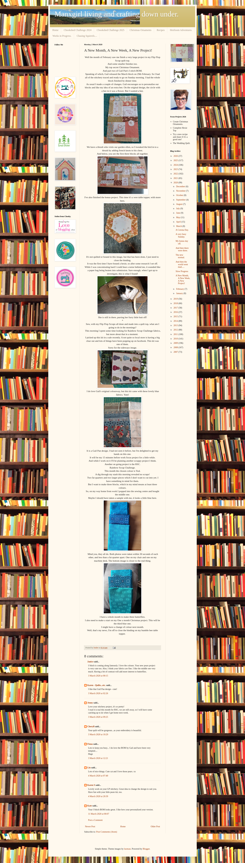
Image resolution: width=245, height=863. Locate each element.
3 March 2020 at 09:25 (98, 717)
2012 (176, 330)
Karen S (91, 785)
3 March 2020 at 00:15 (98, 676)
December (181, 186)
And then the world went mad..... (182, 264)
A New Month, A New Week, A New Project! (183, 279)
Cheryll (90, 726)
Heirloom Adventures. (181, 30)
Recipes (161, 30)
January (179, 293)
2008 (176, 347)
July (178, 208)
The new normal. (180, 256)
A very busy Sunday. (181, 235)
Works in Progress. (61, 36)
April (178, 222)
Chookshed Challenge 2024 (77, 30)
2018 (176, 303)
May (178, 217)
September (181, 200)
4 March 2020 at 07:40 (98, 776)
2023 (176, 169)
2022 (176, 174)
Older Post (155, 826)
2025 (176, 160)
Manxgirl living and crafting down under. (117, 14)
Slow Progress (182, 271)
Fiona (90, 744)
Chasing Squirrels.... (87, 36)
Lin (89, 767)
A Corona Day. (182, 230)
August (179, 204)
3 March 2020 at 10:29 (98, 734)
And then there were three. (182, 249)
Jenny (90, 703)
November (181, 191)
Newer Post (90, 826)
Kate (89, 806)
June (178, 213)
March (179, 226)
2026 (176, 156)
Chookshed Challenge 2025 (110, 30)
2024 (176, 165)
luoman (127, 849)
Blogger (146, 849)
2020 (176, 182)
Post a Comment (95, 820)
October (180, 195)
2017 (176, 308)
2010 (176, 339)
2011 (176, 334)
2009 (176, 343)
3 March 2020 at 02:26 (98, 693)
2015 (176, 316)
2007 (176, 352)
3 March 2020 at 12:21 (98, 758)
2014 (176, 321)
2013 (176, 325)
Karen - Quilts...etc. (96, 685)
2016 (176, 312)
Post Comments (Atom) (106, 832)
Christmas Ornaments (140, 30)
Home (55, 30)
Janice (90, 661)
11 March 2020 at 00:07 (98, 814)
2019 (176, 299)
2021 (176, 178)
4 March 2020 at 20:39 (98, 796)
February (180, 289)
